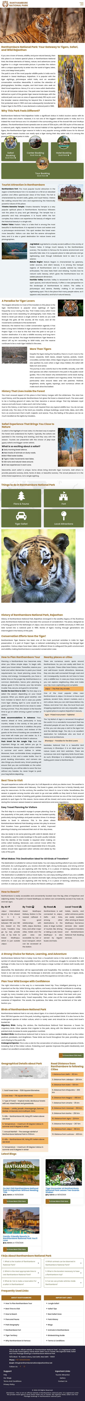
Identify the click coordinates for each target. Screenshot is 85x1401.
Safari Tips (51, 1309)
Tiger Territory (10, 1335)
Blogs (49, 1325)
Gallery (63, 1378)
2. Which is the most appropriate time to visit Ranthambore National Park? (19, 1273)
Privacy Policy (9, 1384)
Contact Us (62, 1381)
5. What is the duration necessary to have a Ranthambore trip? (62, 1273)
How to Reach (10, 1314)
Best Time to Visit (11, 1309)
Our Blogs (7, 1378)
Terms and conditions (12, 1381)
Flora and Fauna (11, 1319)
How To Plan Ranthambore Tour (17, 1303)
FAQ (5, 1375)
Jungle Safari (52, 1303)
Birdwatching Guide (55, 1335)
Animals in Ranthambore (57, 1330)
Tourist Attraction (63, 1375)
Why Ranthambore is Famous (16, 1341)
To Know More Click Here (71, 1055)
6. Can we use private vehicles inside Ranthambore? (60, 1283)
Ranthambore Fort (12, 1330)
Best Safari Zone (54, 1314)
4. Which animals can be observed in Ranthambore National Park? (60, 1263)
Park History (52, 1319)
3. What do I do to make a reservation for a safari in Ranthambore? (20, 1283)
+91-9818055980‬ (22, 1360)
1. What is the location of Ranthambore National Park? (19, 1263)
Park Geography (11, 1325)
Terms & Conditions (55, 1341)
